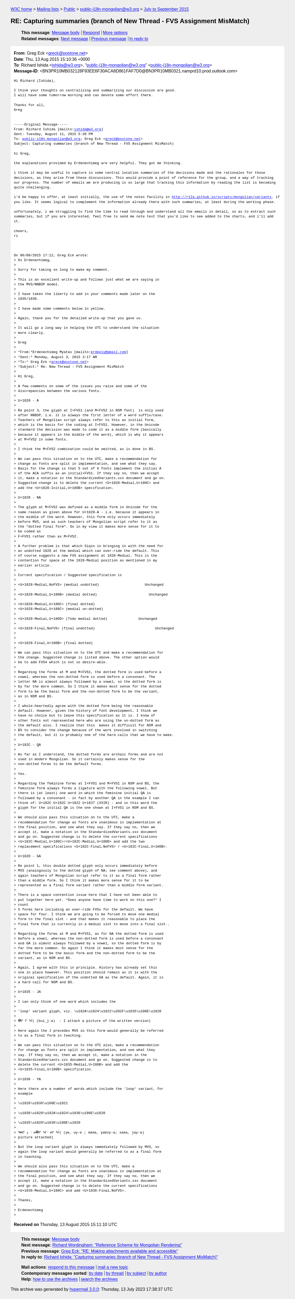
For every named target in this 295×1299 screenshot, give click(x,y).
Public (69, 9)
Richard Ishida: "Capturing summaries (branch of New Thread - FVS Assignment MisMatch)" (131, 1257)
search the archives (99, 1279)
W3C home (21, 9)
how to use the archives (55, 1279)
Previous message (108, 39)
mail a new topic (113, 1267)
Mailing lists (48, 9)
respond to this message (71, 1267)
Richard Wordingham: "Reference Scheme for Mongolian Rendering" (117, 1245)
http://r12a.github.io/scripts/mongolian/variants (221, 197)
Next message (74, 39)
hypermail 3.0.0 (84, 1289)
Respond (91, 32)
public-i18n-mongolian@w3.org (109, 9)
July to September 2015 (166, 9)
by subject (136, 1273)
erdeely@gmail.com (108, 352)
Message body (66, 32)
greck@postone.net (66, 53)
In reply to (138, 39)
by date (96, 1273)
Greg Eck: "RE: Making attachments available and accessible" (119, 1251)
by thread (115, 1273)
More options (115, 32)
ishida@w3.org (66, 65)
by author (158, 1273)
